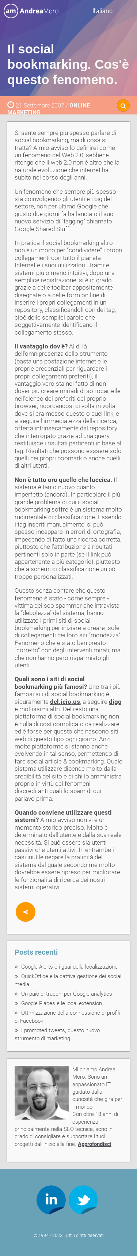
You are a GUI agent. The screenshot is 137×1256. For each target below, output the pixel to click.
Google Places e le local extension (61, 1003)
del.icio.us (65, 701)
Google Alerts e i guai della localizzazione (69, 966)
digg (115, 701)
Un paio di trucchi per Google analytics (66, 994)
